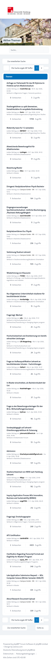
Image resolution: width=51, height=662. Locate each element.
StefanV (22, 367)
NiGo (21, 171)
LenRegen (23, 152)
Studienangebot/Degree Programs (26, 562)
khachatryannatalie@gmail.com (31, 454)
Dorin (22, 112)
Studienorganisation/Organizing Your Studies (30, 114)
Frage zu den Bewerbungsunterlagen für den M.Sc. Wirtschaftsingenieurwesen (25, 407)
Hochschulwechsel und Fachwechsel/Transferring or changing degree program (26, 321)
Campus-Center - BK (27, 189)
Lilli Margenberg (25, 341)
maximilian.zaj (25, 88)
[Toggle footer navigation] (3, 637)
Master (16, 173)
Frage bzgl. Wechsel (14, 315)
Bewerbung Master (14, 168)
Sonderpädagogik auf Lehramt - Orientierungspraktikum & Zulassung (22, 429)
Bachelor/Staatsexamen (22, 154)
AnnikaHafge (24, 299)
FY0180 (22, 276)
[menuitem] (8, 653)
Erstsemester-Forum (21, 437)
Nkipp (22, 477)
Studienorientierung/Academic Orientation (29, 259)
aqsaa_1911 (24, 559)
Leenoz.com (18, 646)
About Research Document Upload (21, 598)
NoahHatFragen (25, 388)
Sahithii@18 (24, 538)
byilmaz (23, 412)
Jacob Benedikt (25, 215)
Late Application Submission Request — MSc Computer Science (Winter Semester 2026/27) (25, 576)
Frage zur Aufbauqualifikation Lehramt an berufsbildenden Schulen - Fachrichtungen (24, 362)
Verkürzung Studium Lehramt (18, 252)
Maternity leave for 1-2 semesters (20, 128)
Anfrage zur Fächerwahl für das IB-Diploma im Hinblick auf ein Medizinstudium (25, 84)
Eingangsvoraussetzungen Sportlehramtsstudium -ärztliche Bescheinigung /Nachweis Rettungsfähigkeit (26, 210)
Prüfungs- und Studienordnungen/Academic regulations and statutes (26, 279)
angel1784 (23, 501)
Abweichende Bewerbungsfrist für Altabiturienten (21, 148)
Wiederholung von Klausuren (18, 273)
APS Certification (13, 535)
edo (21, 318)
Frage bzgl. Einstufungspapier (19, 516)
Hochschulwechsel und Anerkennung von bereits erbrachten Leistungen (27, 337)
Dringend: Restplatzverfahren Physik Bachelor (25, 186)
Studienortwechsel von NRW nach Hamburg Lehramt (24, 473)
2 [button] (41, 68)
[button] (46, 68)
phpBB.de (31, 650)
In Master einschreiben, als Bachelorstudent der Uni (26, 384)
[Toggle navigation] (48, 9)
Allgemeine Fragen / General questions (27, 93)
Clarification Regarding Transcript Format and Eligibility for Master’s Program (25, 555)
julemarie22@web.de (27, 433)
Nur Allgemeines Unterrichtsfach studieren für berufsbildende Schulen (26, 295)
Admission (11, 451)
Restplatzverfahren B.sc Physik (19, 231)
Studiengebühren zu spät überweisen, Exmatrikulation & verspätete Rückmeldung (24, 108)
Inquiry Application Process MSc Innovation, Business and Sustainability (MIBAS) (25, 496)
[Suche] (41, 50)
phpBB (16, 644)
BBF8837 (23, 131)
